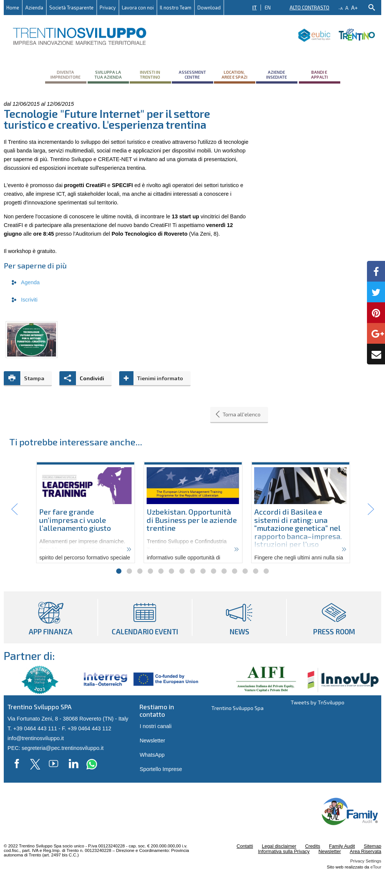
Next (370, 509)
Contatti (244, 846)
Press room (334, 617)
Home (12, 8)
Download (209, 8)
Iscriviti (29, 300)
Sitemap (372, 846)
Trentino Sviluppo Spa (237, 708)
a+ (354, 7)
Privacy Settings (365, 861)
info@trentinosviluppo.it (36, 738)
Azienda (34, 8)
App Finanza (50, 617)
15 (266, 571)
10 (213, 571)
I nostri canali (155, 726)
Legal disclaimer (279, 846)
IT (254, 8)
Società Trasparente (71, 8)
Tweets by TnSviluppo (317, 702)
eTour (375, 867)
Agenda (30, 282)
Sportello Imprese (160, 769)
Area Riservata (365, 851)
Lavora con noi (138, 8)
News (239, 617)
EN (268, 8)
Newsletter (152, 740)
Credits (312, 846)
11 (224, 571)
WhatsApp (151, 755)
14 (255, 571)
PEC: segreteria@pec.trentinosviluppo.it (55, 748)
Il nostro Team (175, 8)
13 (245, 571)
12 (234, 571)
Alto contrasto (309, 8)
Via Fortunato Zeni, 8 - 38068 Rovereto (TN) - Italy (68, 719)
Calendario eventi (145, 617)
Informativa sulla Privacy (283, 851)
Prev (15, 509)
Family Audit (342, 846)
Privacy (108, 8)
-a (340, 8)
